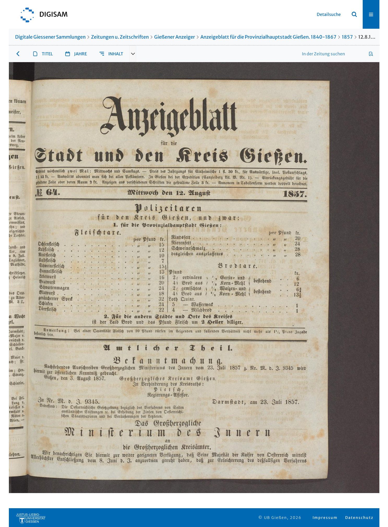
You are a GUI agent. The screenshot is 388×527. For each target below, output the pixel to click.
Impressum (325, 517)
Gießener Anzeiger (174, 37)
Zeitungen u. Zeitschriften (120, 37)
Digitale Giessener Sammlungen (50, 37)
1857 (347, 37)
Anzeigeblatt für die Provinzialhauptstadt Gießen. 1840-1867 (268, 37)
